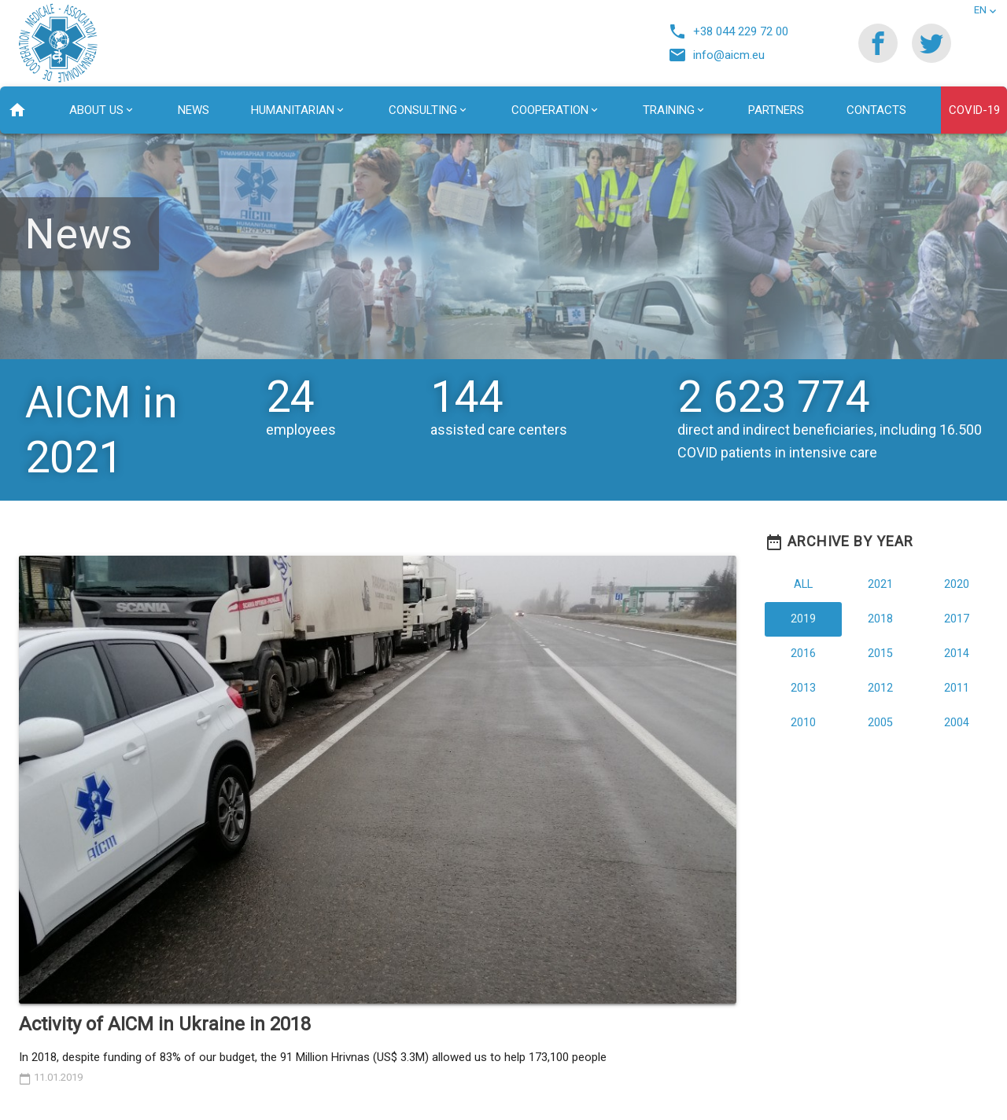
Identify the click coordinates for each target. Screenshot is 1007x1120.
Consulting (423, 110)
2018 (880, 619)
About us (96, 110)
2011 (956, 688)
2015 (880, 653)
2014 (956, 653)
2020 (956, 584)
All (803, 584)
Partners (776, 110)
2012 (880, 688)
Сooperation (549, 110)
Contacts (876, 110)
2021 (880, 584)
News (193, 110)
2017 (956, 619)
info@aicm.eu (720, 55)
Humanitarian (292, 110)
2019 (803, 619)
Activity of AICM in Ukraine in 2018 (165, 1024)
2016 (803, 653)
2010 (803, 722)
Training (669, 110)
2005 (880, 722)
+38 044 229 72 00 (732, 31)
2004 (956, 722)
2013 (803, 688)
